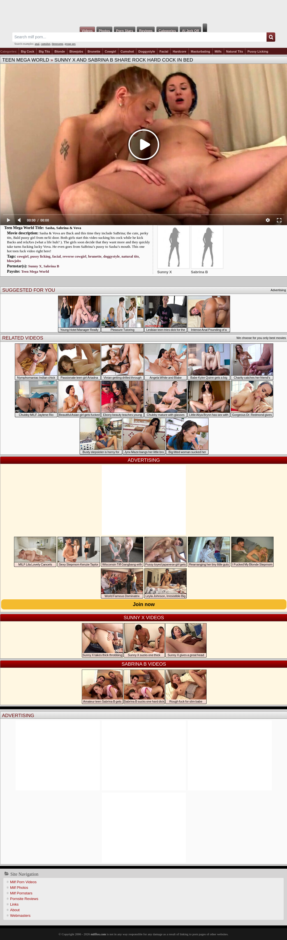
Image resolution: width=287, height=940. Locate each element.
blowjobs (14, 261)
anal (37, 43)
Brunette (94, 51)
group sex (70, 43)
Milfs (218, 51)
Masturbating (200, 51)
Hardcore (179, 51)
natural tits (130, 256)
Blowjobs (76, 51)
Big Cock (27, 51)
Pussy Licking (257, 51)
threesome (57, 43)
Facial (163, 51)
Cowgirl (110, 51)
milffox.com (98, 934)
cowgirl (22, 256)
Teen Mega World (25, 60)
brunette (94, 256)
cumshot (45, 43)
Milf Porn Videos (23, 882)
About (15, 910)
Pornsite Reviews (24, 899)
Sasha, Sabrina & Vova (63, 228)
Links (14, 904)
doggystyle (111, 256)
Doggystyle (146, 51)
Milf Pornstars (21, 893)
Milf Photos (19, 887)
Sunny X (35, 266)
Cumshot (127, 51)
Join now (144, 604)
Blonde (59, 51)
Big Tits (44, 51)
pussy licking (40, 256)
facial (56, 256)
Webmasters (20, 915)
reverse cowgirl (74, 256)
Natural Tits (234, 51)
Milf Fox (143, 11)
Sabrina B (51, 266)
